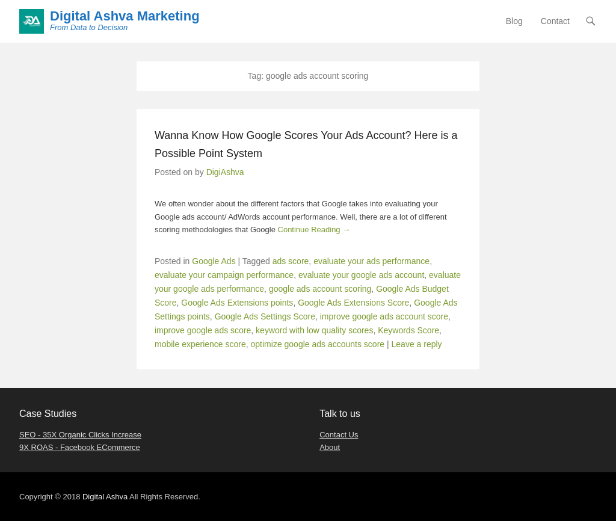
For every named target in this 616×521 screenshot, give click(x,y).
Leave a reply (417, 344)
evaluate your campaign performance (224, 275)
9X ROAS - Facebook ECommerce (79, 447)
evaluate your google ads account (361, 275)
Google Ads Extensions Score (353, 302)
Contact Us (338, 434)
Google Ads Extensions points (237, 302)
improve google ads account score (384, 316)
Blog (514, 21)
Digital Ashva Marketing (125, 15)
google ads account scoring (320, 289)
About (329, 447)
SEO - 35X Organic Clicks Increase (80, 434)
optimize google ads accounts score (318, 344)
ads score (291, 261)
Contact (555, 21)
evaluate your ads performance (371, 261)
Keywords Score (408, 330)
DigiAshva (225, 172)
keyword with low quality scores (314, 330)
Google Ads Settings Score (265, 316)
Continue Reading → (314, 229)
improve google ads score (203, 330)
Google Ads (213, 261)
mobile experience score (200, 344)
